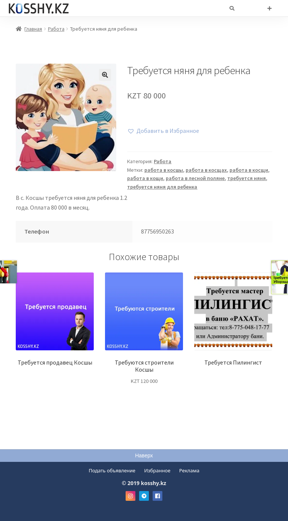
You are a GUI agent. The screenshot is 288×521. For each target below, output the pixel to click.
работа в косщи (249, 170)
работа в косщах (206, 170)
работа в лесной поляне (195, 178)
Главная (33, 28)
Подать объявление (111, 470)
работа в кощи (145, 178)
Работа (56, 28)
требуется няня (246, 178)
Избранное (157, 470)
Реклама (189, 470)
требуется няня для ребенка (162, 186)
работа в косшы (163, 170)
